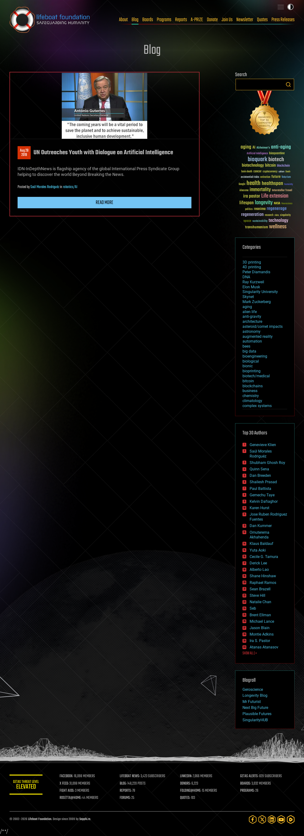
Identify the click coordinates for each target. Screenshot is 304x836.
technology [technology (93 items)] (278, 221)
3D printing (251, 262)
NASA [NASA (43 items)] (277, 203)
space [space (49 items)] (247, 221)
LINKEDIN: (186, 776)
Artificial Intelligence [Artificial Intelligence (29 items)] (257, 153)
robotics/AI (70, 187)
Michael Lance (262, 621)
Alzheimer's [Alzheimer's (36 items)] (263, 148)
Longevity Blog (254, 695)
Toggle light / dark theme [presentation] (290, 7)
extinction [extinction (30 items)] (265, 177)
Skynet (248, 296)
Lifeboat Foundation (39, 819)
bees (246, 346)
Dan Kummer (261, 525)
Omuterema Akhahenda (259, 535)
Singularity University (260, 291)
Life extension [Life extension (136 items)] (274, 196)
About (123, 20)
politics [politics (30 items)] (249, 209)
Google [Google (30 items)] (242, 184)
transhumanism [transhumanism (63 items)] (256, 227)
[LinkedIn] (272, 819)
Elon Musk (251, 287)
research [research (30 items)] (269, 215)
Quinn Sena (259, 469)
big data (249, 351)
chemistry (250, 395)
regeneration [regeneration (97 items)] (252, 214)
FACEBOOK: (66, 776)
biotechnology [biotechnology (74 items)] (253, 165)
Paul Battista (260, 488)
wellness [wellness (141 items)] (277, 227)
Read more (104, 203)
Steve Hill (257, 595)
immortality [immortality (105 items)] (260, 190)
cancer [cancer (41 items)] (257, 172)
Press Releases (282, 20)
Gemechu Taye (262, 495)
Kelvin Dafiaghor (264, 501)
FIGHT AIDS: (67, 791)
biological (250, 361)
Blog (135, 20)
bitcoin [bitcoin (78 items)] (270, 165)
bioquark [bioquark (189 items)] (257, 159)
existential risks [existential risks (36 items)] (250, 177)
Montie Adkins (262, 634)
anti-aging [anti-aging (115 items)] (281, 147)
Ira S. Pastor (260, 640)
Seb (253, 608)
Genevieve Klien (263, 445)
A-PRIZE (197, 20)
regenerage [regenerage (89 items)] (277, 208)
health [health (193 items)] (254, 183)
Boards (147, 20)
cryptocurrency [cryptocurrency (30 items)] (270, 171)
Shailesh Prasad (263, 482)
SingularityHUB (255, 720)
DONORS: (185, 784)
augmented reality (257, 336)
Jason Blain (260, 628)
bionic (247, 366)
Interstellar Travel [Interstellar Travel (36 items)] (282, 190)
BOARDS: (245, 784)
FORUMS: (125, 798)
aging (247, 306)
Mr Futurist (251, 701)
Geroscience (252, 689)
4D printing (251, 267)
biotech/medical (256, 376)
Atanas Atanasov (264, 647)
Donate (212, 20)
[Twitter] (262, 819)
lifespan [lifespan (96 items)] (246, 203)
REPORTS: (126, 791)
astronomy (251, 331)
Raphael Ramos (263, 582)
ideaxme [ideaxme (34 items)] (243, 190)
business (249, 390)
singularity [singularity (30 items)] (285, 215)
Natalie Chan (260, 602)
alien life (249, 311)
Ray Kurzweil (253, 282)
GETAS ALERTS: (249, 776)
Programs (164, 20)
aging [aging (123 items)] (246, 147)
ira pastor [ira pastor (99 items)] (251, 196)
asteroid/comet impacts (262, 326)
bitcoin (248, 381)
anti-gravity (251, 316)
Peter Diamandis (256, 272)
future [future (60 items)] (275, 176)
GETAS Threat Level (26, 785)
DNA (246, 277)
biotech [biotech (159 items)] (276, 159)
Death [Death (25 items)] (287, 171)
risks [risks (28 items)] (277, 215)
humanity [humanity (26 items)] (288, 184)
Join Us (227, 20)
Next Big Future (255, 707)
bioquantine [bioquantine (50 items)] (277, 153)
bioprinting (251, 371)
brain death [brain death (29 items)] (246, 171)
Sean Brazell (260, 589)
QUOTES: (185, 798)
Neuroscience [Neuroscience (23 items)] (286, 204)
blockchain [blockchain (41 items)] (283, 166)
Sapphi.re (84, 819)
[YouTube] (281, 819)
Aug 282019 (24, 153)
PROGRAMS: (247, 791)
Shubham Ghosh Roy (267, 462)
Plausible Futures (256, 714)
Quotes (262, 20)
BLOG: (123, 784)
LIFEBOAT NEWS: (130, 776)
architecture (252, 321)
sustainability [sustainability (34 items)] (259, 221)
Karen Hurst (259, 508)
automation (252, 341)
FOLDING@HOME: (190, 791)
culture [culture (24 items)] (281, 171)
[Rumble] (290, 819)
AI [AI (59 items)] (253, 147)
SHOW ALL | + (249, 653)
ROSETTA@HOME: (71, 798)
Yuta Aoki (258, 550)
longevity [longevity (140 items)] (264, 203)
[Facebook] (252, 819)
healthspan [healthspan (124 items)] (272, 184)
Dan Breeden (260, 475)
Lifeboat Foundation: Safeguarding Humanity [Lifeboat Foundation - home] (50, 20)
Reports (181, 20)
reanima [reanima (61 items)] (260, 209)
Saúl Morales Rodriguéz (44, 187)
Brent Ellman (260, 615)
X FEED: (64, 784)
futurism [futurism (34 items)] (286, 177)
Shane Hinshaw (263, 576)
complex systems (257, 405)
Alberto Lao (259, 569)
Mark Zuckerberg (256, 301)
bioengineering (254, 356)
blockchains (252, 386)
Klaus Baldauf (261, 543)
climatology (252, 400)
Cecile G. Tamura (264, 556)
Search (288, 84)
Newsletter (244, 20)
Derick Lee (258, 563)
